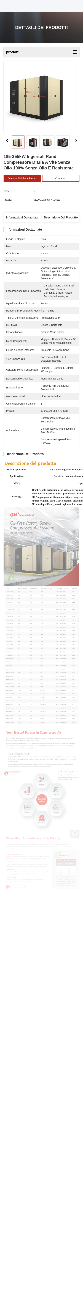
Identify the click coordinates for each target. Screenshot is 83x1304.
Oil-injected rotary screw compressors (35, 1158)
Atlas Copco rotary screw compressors (29, 1166)
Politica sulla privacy (17, 1251)
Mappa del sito (39, 1251)
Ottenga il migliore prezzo (22, 178)
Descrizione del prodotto (61, 217)
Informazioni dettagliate (22, 217)
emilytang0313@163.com (23, 1231)
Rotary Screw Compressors (21, 1162)
